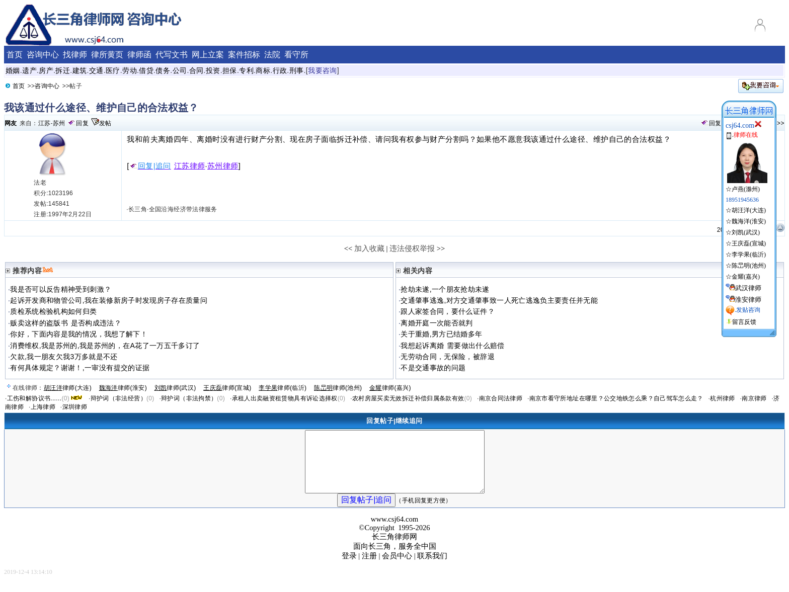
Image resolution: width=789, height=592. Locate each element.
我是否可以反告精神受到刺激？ (60, 289)
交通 (96, 70)
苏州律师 (223, 166)
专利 (246, 70)
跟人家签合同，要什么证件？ (448, 311)
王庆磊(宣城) (749, 243)
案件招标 (244, 54)
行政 (280, 70)
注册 (369, 568)
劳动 (129, 70)
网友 (11, 123)
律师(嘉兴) (390, 387)
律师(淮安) (123, 387)
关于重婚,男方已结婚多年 (441, 334)
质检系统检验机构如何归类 (53, 311)
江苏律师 (189, 166)
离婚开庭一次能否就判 (437, 323)
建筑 (79, 70)
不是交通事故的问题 (433, 368)
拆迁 (62, 70)
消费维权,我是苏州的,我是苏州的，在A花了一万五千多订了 (105, 346)
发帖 (105, 123)
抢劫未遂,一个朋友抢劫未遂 (445, 289)
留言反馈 (744, 321)
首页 (19, 86)
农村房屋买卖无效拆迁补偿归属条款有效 (408, 398)
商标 (263, 70)
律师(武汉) (175, 387)
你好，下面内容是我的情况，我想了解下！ (78, 334)
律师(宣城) (227, 387)
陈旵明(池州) (749, 265)
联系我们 (432, 568)
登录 (349, 568)
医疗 (113, 70)
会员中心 (397, 568)
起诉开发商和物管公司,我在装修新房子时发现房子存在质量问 (108, 300)
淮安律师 (748, 299)
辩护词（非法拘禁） (189, 398)
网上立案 (208, 54)
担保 (229, 70)
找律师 (75, 54)
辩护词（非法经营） (118, 398)
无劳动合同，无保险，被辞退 (448, 357)
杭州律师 (722, 398)
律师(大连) (68, 387)
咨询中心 (47, 86)
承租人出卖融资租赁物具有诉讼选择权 (285, 398)
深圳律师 (74, 406)
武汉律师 (748, 288)
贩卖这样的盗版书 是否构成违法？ (65, 323)
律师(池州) (338, 387)
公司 (180, 70)
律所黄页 (107, 54)
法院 (272, 54)
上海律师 (43, 406)
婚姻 (13, 70)
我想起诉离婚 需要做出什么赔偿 (453, 346)
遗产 (29, 70)
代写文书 (171, 54)
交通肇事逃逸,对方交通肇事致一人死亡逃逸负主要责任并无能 (499, 300)
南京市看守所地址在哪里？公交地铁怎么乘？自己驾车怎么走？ (616, 398)
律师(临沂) (282, 387)
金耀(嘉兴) (746, 276)
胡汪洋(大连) (749, 210)
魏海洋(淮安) (749, 221)
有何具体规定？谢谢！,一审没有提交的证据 (79, 368)
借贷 (146, 70)
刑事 (296, 70)
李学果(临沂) (749, 254)
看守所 (296, 54)
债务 (162, 70)
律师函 (139, 54)
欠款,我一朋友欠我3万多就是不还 (63, 357)
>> (780, 123)
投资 (213, 70)
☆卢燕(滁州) (746, 185)
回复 (82, 123)
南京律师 (754, 398)
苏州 (59, 123)
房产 (46, 70)
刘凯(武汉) (746, 232)
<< (348, 248)
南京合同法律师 (501, 398)
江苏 (44, 123)
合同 (196, 70)
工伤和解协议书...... (34, 398)
